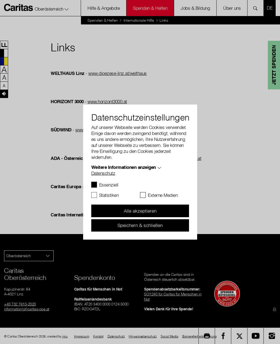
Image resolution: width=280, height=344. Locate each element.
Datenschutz (103, 173)
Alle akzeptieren (140, 211)
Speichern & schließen (140, 225)
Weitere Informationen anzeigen (123, 167)
